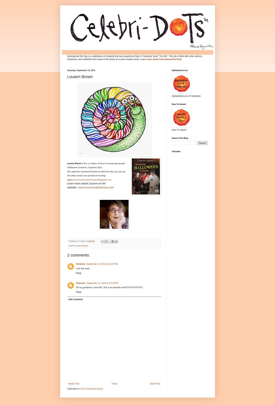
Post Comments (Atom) (92, 389)
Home (114, 383)
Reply (79, 273)
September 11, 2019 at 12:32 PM (102, 283)
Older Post (155, 383)
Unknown (81, 283)
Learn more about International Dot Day (160, 59)
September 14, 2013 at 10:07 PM (102, 264)
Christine (80, 264)
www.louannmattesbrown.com (96, 187)
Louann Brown (81, 246)
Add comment (75, 299)
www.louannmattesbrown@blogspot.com (92, 179)
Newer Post (73, 383)
